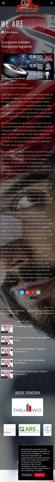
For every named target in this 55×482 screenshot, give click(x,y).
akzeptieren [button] (39, 475)
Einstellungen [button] (27, 475)
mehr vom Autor (23, 321)
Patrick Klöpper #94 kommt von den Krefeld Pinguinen (13, 312)
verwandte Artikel (8, 321)
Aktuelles (4, 332)
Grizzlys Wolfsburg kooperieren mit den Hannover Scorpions (41, 312)
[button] (51, 3)
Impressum (17, 473)
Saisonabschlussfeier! (23, 326)
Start (2, 37)
